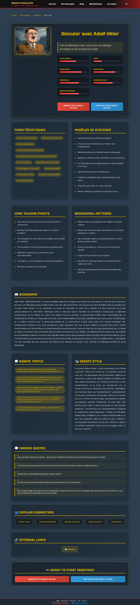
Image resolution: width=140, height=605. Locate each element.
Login (57, 600)
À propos (111, 4)
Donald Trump (33, 525)
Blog (82, 4)
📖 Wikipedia (70, 562)
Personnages (67, 4)
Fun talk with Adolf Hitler (107, 106)
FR (127, 4)
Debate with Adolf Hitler (73, 106)
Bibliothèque (95, 4)
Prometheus (70, 534)
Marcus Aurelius (106, 525)
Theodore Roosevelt (56, 525)
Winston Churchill (82, 525)
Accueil (52, 4)
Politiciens (37, 15)
